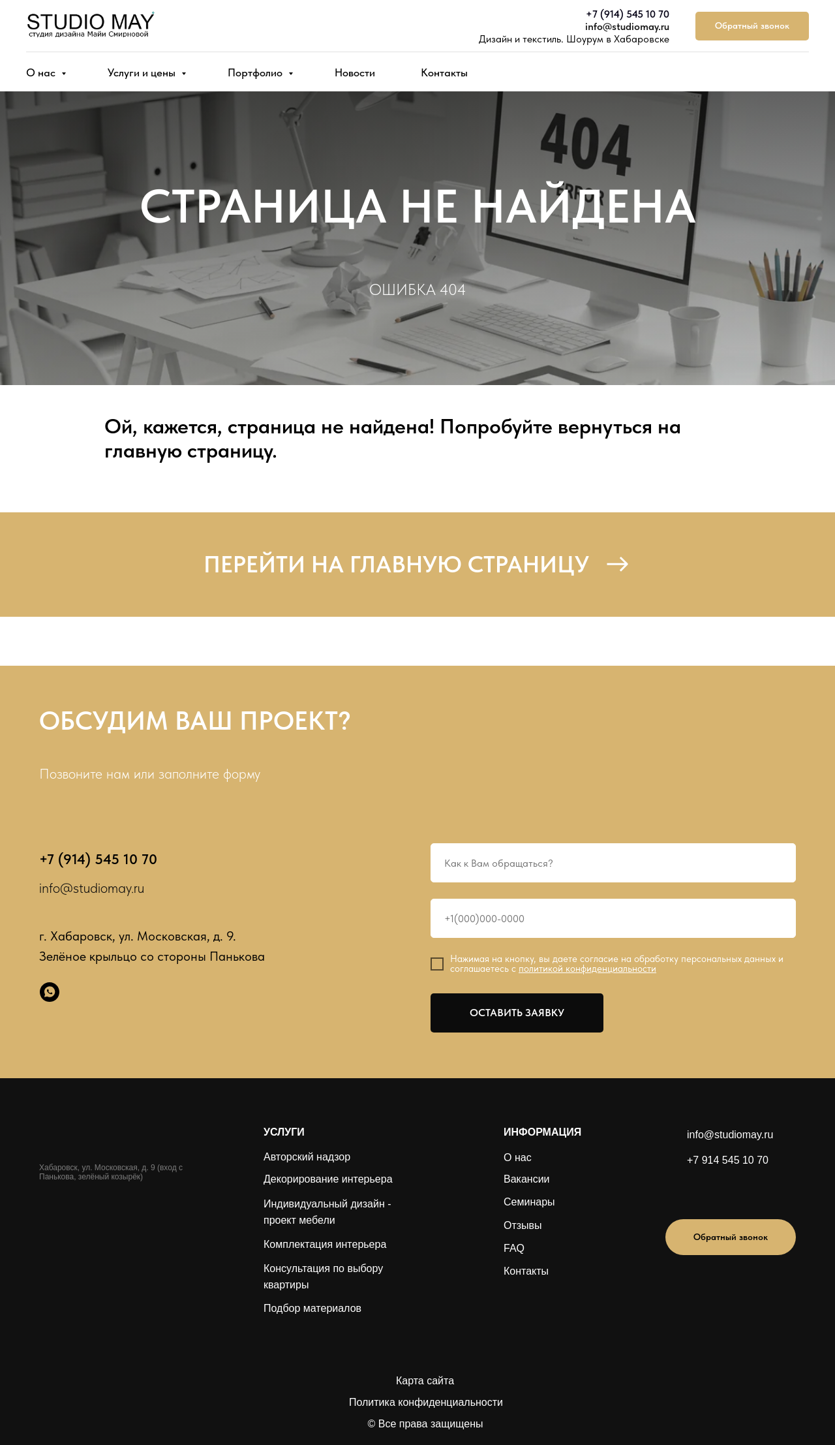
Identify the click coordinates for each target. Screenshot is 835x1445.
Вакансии (527, 1179)
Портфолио (256, 72)
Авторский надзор (307, 1156)
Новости (355, 72)
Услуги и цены (143, 72)
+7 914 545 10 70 (727, 1160)
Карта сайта (425, 1380)
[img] (712, 1191)
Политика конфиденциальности (426, 1402)
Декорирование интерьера (328, 1179)
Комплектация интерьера (325, 1244)
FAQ (514, 1248)
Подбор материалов (312, 1308)
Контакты (444, 72)
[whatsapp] (49, 992)
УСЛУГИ (284, 1132)
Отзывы (523, 1225)
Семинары (529, 1201)
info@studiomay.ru (627, 26)
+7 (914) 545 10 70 (627, 14)
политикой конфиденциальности (587, 968)
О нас (42, 72)
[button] (752, 26)
